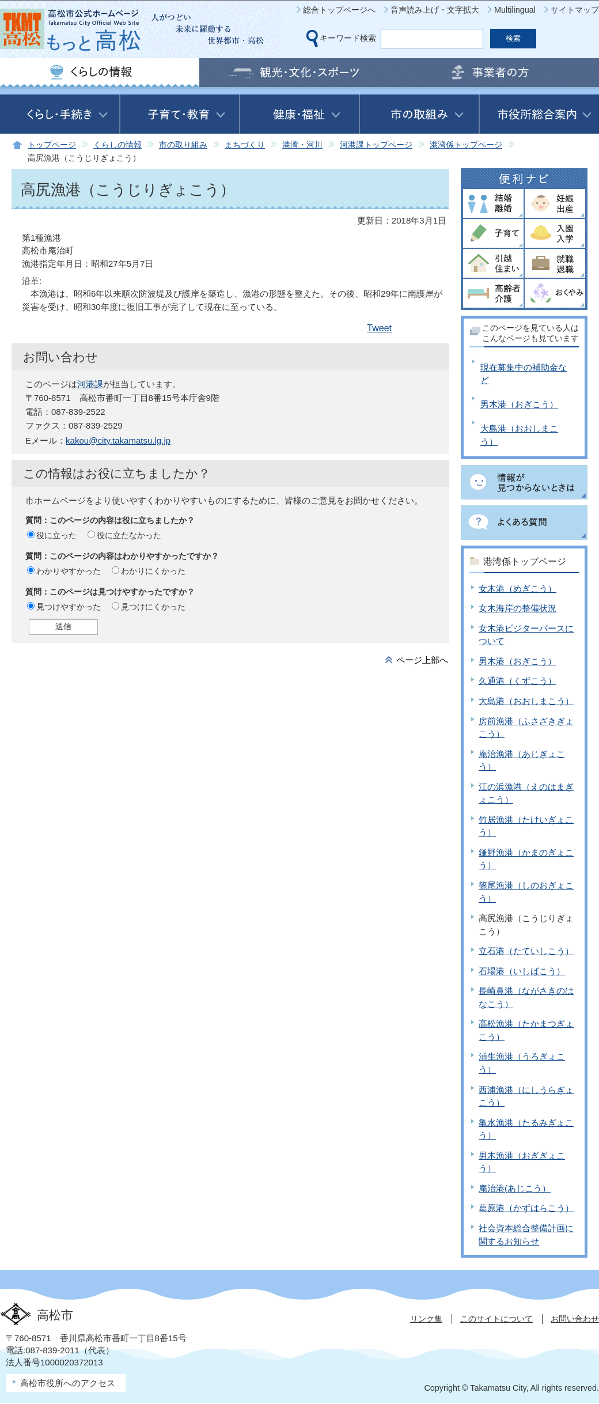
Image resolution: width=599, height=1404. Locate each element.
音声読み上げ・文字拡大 (435, 9)
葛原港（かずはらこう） (526, 1208)
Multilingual (515, 9)
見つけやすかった (68, 606)
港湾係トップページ (466, 145)
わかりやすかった (68, 571)
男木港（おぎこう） (519, 404)
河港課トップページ (376, 145)
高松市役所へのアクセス (67, 1383)
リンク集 (426, 1318)
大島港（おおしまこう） (526, 701)
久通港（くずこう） (517, 681)
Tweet (379, 328)
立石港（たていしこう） (526, 951)
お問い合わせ (575, 1318)
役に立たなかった (129, 535)
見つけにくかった (153, 606)
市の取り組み (183, 145)
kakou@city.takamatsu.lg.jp (118, 440)
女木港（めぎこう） (517, 588)
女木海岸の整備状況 (517, 608)
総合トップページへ (339, 9)
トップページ (52, 145)
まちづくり (245, 145)
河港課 (90, 384)
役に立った (56, 535)
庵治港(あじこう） (515, 1188)
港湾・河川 (302, 145)
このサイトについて (496, 1318)
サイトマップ (575, 9)
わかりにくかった (153, 571)
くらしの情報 (117, 145)
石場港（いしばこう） (522, 971)
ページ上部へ (422, 660)
